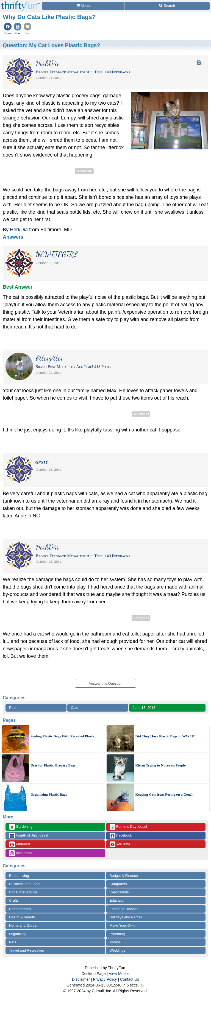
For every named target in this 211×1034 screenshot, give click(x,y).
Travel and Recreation (26, 950)
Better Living (19, 876)
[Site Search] (167, 6)
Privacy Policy (105, 979)
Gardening (20, 827)
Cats (74, 708)
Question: (51, 45)
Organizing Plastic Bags (48, 794)
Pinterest (19, 844)
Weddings (118, 950)
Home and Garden (23, 925)
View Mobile (119, 973)
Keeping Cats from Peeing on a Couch (164, 794)
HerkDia (19, 229)
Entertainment (20, 909)
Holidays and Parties (126, 917)
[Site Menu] (83, 6)
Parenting (117, 934)
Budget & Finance (124, 876)
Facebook (121, 835)
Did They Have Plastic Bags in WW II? (165, 736)
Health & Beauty (22, 917)
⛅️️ (142, 985)
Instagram (20, 853)
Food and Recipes (124, 909)
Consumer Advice (23, 892)
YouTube (120, 844)
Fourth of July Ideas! (28, 835)
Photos (115, 942)
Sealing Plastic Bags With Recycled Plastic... (64, 736)
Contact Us (129, 979)
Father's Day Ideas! (128, 827)
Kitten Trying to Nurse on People (160, 765)
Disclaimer (81, 979)
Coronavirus (119, 892)
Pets (12, 708)
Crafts (14, 900)
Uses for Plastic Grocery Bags (53, 765)
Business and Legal (24, 884)
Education (118, 900)
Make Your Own (122, 925)
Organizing (17, 934)
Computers (118, 884)
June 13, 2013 (144, 708)
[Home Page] (20, 3)
